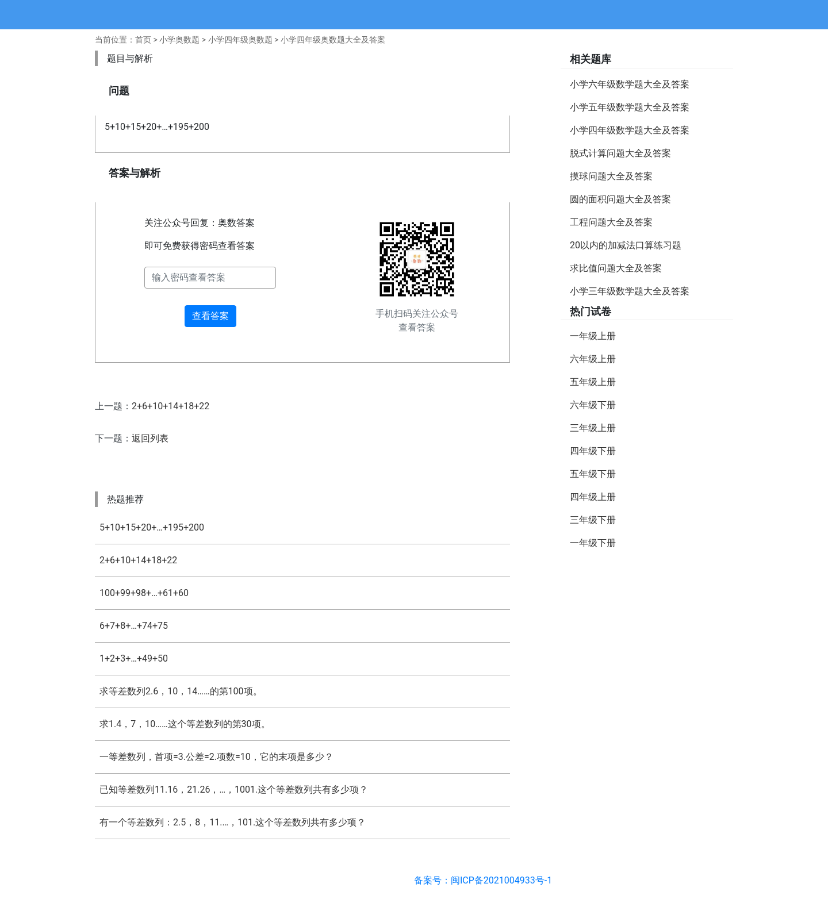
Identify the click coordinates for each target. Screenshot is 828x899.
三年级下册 (593, 519)
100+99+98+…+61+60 (144, 592)
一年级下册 (593, 542)
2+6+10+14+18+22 (170, 406)
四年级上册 (593, 496)
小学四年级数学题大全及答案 (629, 130)
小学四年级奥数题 (240, 39)
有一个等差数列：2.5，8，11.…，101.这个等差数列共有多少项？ (232, 822)
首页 (143, 39)
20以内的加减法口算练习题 (625, 245)
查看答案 (210, 315)
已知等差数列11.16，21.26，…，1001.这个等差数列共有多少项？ (233, 789)
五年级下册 (593, 473)
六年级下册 (593, 404)
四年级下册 (593, 450)
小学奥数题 (179, 39)
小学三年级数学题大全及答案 (629, 291)
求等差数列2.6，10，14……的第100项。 (180, 691)
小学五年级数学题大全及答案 (629, 107)
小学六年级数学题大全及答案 (629, 84)
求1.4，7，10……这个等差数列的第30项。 (184, 724)
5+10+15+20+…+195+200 (151, 527)
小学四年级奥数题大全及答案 (333, 39)
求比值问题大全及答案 (616, 268)
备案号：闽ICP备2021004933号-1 (483, 880)
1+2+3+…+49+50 (133, 658)
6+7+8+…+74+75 (133, 625)
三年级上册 (593, 427)
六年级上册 (593, 359)
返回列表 (150, 438)
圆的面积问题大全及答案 (620, 199)
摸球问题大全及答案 (611, 176)
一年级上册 (593, 336)
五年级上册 (593, 381)
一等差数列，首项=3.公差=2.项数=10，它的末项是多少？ (216, 756)
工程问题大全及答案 (611, 222)
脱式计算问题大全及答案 (620, 153)
